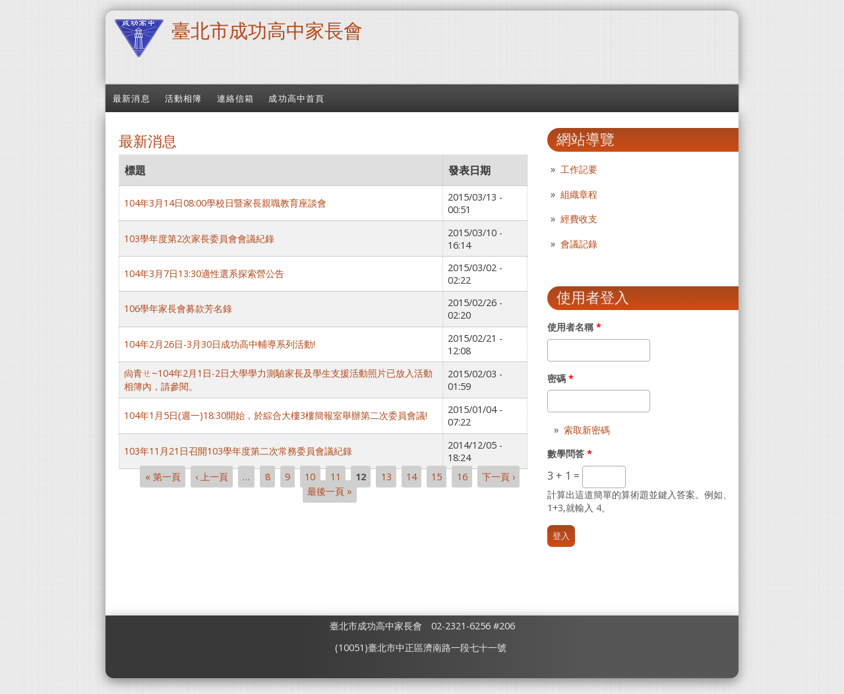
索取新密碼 (587, 430)
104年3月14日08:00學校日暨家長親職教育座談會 (225, 203)
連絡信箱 (236, 98)
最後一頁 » (329, 492)
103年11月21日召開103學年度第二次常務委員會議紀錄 (238, 451)
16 (462, 476)
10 (310, 476)
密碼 (560, 378)
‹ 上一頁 (211, 476)
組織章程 (578, 194)
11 (335, 476)
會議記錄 (578, 243)
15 (436, 476)
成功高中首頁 (296, 98)
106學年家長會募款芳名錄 (178, 308)
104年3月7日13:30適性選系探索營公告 (204, 273)
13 (386, 476)
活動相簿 (183, 98)
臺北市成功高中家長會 (267, 30)
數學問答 (569, 453)
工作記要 (578, 169)
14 (411, 476)
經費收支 (578, 218)
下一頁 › (498, 476)
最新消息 (131, 98)
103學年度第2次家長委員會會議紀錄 (199, 238)
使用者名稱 (574, 327)
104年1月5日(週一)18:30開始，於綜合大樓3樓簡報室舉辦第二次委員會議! (275, 415)
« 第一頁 (163, 476)
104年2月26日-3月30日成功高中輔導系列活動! (219, 344)
